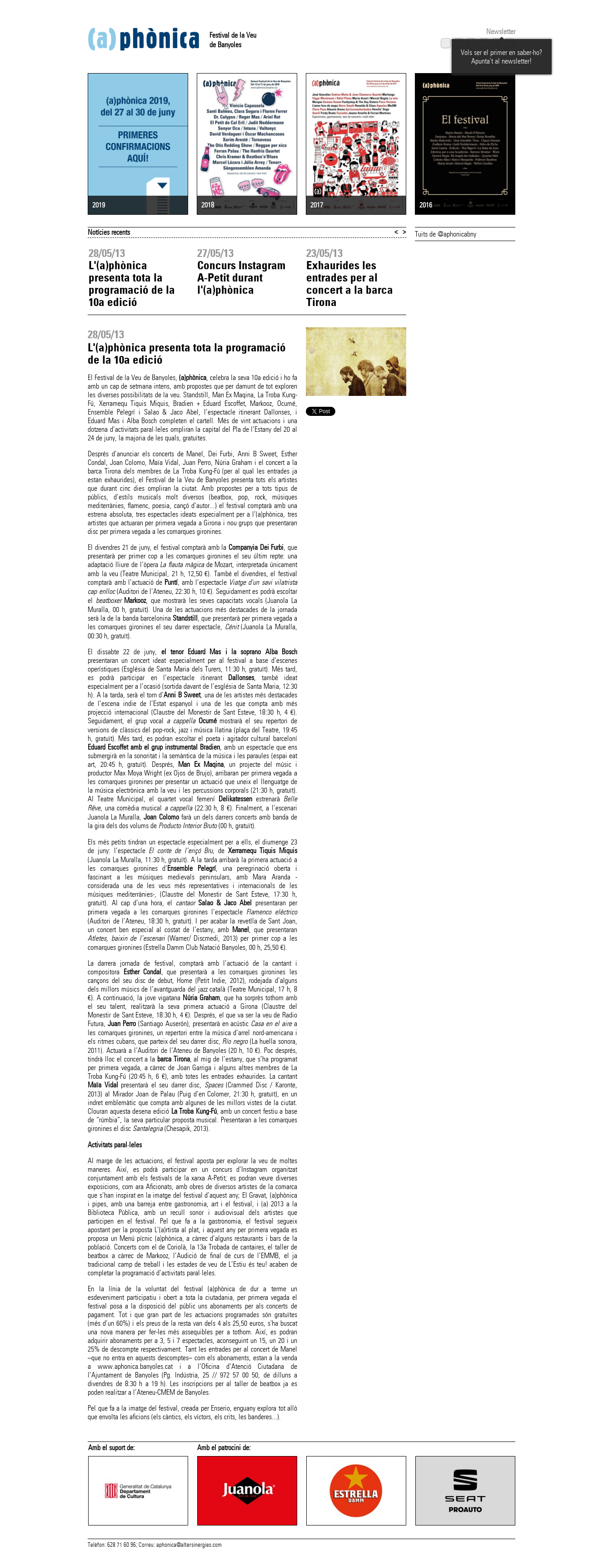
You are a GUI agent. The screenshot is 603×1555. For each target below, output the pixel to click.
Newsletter (500, 31)
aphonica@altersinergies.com (189, 1545)
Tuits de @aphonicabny (445, 234)
